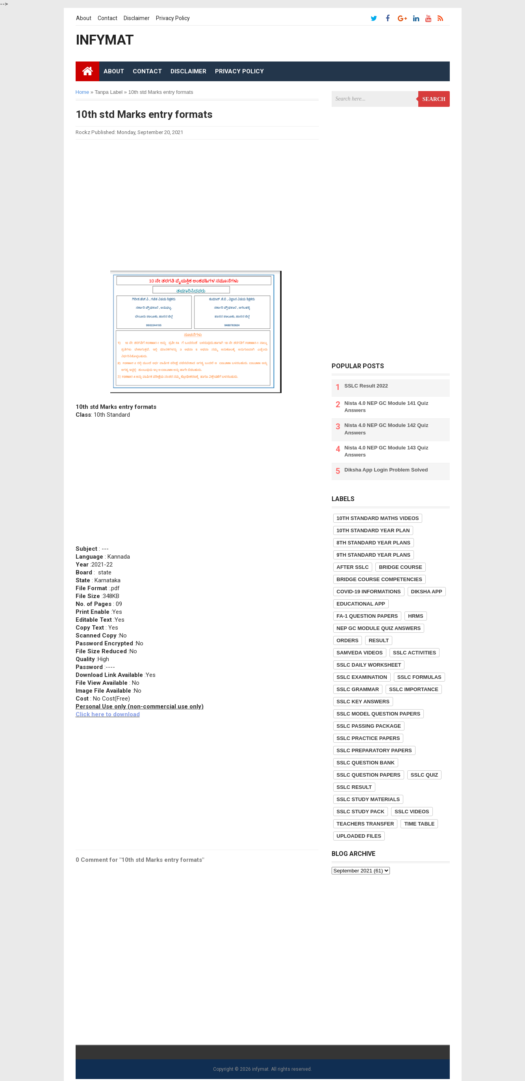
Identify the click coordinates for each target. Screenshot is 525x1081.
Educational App (361, 604)
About (83, 18)
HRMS (415, 616)
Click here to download (108, 714)
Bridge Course (400, 567)
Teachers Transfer (365, 824)
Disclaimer (137, 18)
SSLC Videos (412, 811)
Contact (107, 18)
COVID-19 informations (369, 592)
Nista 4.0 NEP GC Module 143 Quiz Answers (387, 451)
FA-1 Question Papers (367, 616)
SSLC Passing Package (369, 726)
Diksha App (426, 592)
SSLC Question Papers (369, 775)
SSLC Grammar (358, 689)
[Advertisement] (197, 200)
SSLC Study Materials (368, 799)
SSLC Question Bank (366, 763)
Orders (348, 640)
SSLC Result (354, 787)
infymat (260, 1069)
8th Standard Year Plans (373, 543)
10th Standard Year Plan (373, 530)
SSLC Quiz (424, 775)
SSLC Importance (413, 689)
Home (82, 92)
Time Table (419, 824)
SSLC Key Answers (363, 702)
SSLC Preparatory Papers (374, 750)
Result (379, 640)
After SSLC (353, 567)
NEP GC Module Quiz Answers (379, 628)
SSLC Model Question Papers (379, 714)
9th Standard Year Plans (373, 555)
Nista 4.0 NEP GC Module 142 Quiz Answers (387, 428)
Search (434, 99)
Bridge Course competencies (379, 579)
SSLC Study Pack (361, 811)
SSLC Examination (362, 677)
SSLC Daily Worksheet (369, 665)
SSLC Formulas (419, 677)
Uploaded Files (359, 836)
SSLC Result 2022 (366, 386)
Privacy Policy (173, 18)
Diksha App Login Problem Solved (386, 470)
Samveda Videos (360, 653)
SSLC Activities (414, 653)
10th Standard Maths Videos (378, 518)
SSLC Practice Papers (368, 738)
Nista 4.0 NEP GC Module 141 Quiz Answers (387, 406)
